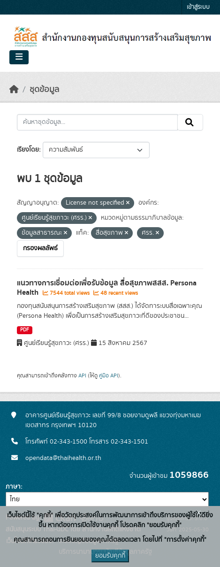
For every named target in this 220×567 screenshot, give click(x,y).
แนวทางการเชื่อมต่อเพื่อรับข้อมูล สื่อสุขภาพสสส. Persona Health (107, 288)
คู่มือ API (108, 375)
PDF (24, 330)
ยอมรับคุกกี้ (110, 555)
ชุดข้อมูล (44, 90)
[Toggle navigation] (19, 57)
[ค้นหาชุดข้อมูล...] (97, 122)
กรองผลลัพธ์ (40, 248)
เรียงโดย (28, 149)
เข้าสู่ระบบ (198, 7)
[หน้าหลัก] (14, 90)
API (82, 375)
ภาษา (13, 486)
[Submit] (190, 122)
